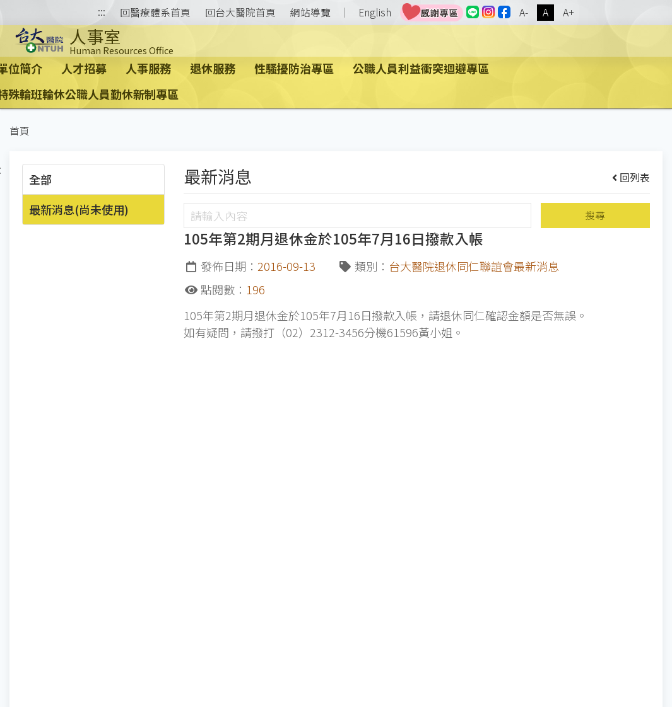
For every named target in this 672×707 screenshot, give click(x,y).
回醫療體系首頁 (155, 13)
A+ (568, 12)
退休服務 (212, 68)
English (374, 12)
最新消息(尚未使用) (79, 209)
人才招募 (84, 68)
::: (101, 13)
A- (523, 12)
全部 (40, 179)
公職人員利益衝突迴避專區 (421, 68)
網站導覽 (310, 13)
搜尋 (595, 215)
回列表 (631, 177)
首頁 (19, 131)
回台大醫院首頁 (240, 13)
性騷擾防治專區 (294, 68)
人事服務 (148, 68)
